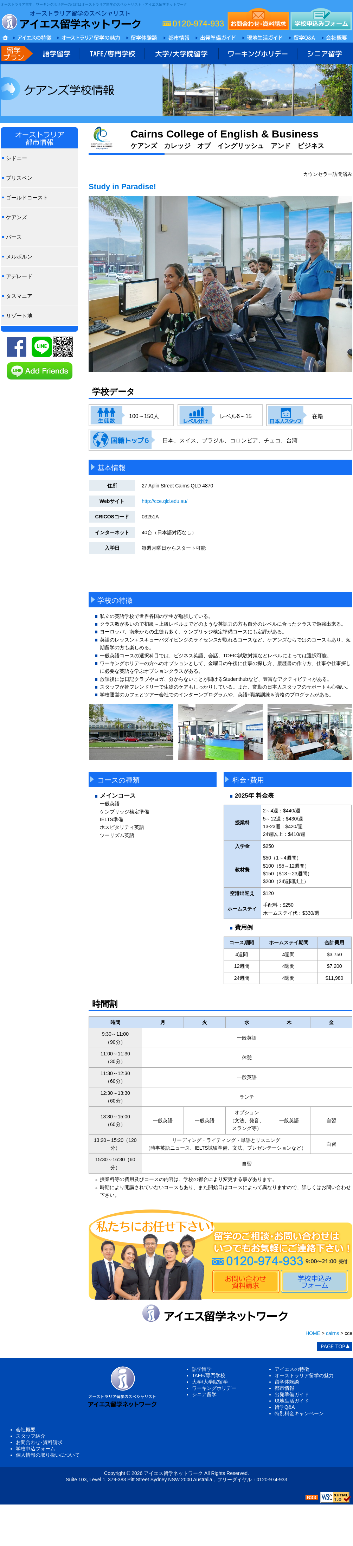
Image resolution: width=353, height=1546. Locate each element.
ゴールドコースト (27, 197)
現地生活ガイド (292, 1401)
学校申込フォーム (35, 1448)
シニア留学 (204, 1394)
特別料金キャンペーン (299, 1413)
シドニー (16, 158)
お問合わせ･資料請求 (39, 1442)
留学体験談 (287, 1382)
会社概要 (26, 1429)
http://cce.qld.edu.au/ (164, 501)
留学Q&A (285, 1407)
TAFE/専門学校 (208, 1375)
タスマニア (19, 296)
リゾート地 (19, 316)
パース (14, 237)
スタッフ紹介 (30, 1436)
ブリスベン (19, 178)
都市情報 (284, 1388)
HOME (313, 1333)
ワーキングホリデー (214, 1388)
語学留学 (202, 1369)
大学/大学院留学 (210, 1382)
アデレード (19, 276)
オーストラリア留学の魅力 (304, 1375)
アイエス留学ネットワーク (173, 1473)
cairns (332, 1333)
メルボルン (19, 257)
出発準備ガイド (292, 1394)
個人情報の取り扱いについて (48, 1455)
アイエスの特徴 (292, 1369)
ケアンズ (16, 217)
